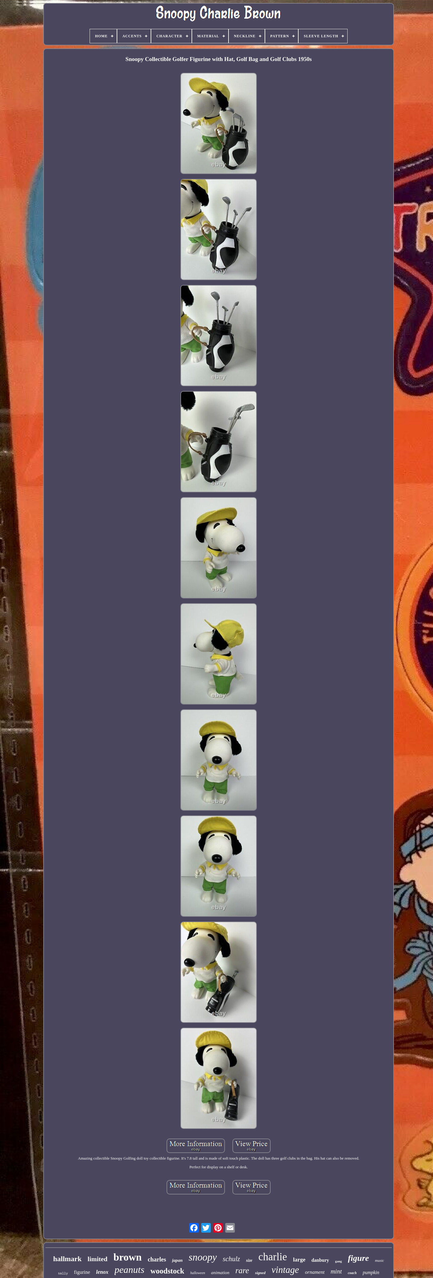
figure (358, 1258)
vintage (285, 1269)
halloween (197, 1273)
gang (338, 1261)
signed (260, 1272)
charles (157, 1259)
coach (352, 1273)
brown (127, 1257)
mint (336, 1271)
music (379, 1260)
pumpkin (371, 1272)
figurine (82, 1272)
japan (177, 1260)
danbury (320, 1260)
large (299, 1259)
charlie (272, 1257)
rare (242, 1270)
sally (63, 1273)
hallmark (67, 1259)
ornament (314, 1272)
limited (97, 1259)
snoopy (203, 1257)
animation (220, 1272)
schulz (231, 1259)
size (249, 1260)
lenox (102, 1272)
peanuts (130, 1269)
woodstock (167, 1271)
